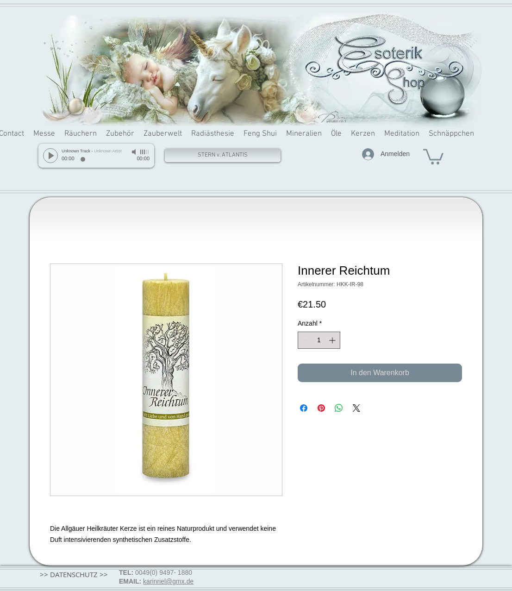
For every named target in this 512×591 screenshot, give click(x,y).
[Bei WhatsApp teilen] (338, 408)
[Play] (50, 155)
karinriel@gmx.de (168, 581)
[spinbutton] (319, 340)
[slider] (145, 152)
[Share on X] (356, 408)
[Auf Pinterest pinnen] (321, 408)
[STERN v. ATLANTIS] (223, 155)
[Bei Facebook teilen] (303, 408)
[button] (433, 155)
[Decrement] (305, 340)
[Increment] (333, 340)
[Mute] (134, 152)
